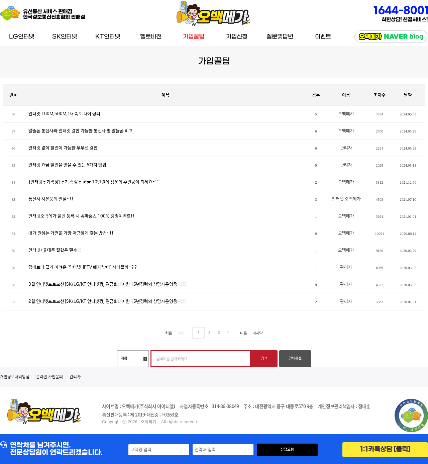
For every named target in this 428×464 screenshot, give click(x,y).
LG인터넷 (21, 36)
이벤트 (323, 36)
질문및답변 (279, 36)
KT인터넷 (107, 36)
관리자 (75, 377)
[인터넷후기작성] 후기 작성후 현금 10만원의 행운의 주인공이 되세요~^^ (93, 182)
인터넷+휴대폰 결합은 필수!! (54, 250)
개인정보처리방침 (14, 377)
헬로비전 (151, 36)
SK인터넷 (64, 36)
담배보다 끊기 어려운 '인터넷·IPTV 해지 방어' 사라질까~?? (82, 267)
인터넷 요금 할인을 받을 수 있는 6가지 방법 (67, 165)
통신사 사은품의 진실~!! (51, 199)
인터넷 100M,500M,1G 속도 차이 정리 (64, 113)
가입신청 (236, 36)
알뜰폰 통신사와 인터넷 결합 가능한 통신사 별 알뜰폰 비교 (80, 130)
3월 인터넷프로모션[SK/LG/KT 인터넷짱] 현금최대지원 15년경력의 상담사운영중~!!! (107, 284)
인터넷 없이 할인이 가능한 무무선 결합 (63, 148)
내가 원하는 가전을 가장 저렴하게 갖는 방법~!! (71, 233)
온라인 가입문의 (49, 377)
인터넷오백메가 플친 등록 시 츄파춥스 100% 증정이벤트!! (81, 216)
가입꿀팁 (193, 36)
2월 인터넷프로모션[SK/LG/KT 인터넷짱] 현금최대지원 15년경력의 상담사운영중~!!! (107, 301)
